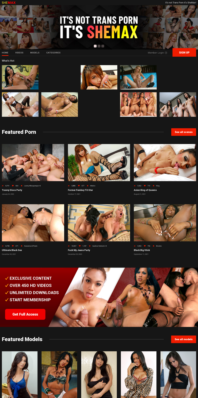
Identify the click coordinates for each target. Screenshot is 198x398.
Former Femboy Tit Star (80, 190)
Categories (53, 52)
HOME (5, 52)
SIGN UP (184, 52)
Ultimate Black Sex (12, 250)
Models (35, 52)
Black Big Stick (142, 250)
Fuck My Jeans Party (79, 250)
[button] (95, 46)
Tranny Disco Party (12, 190)
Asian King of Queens (145, 190)
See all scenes (184, 132)
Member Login (157, 52)
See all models (184, 339)
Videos (19, 52)
